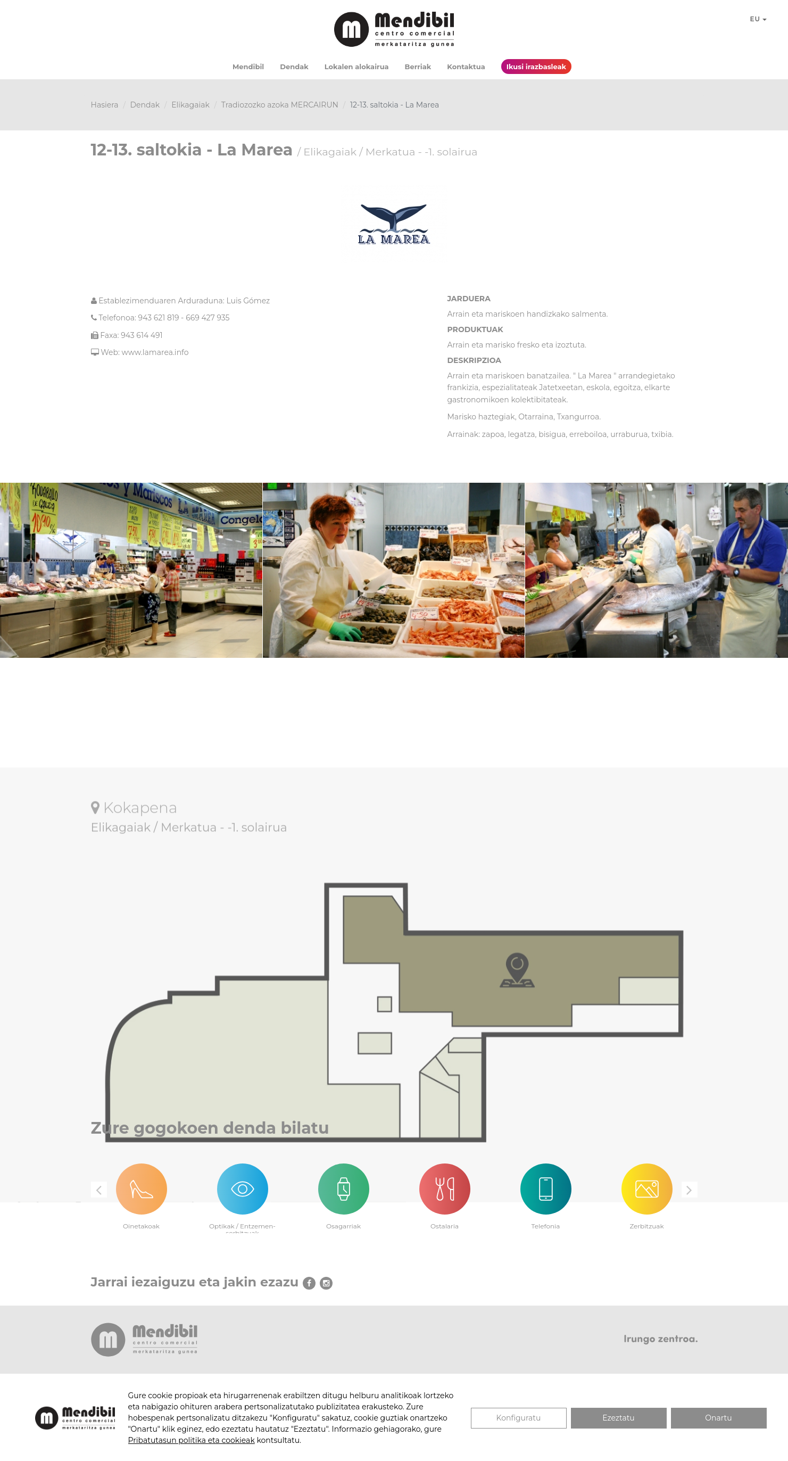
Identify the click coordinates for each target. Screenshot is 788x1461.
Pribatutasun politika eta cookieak (191, 1440)
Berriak (418, 66)
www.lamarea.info (155, 352)
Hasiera (105, 105)
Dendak (294, 66)
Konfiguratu (518, 1418)
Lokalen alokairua (357, 66)
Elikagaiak (190, 105)
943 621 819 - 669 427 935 (184, 318)
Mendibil (248, 66)
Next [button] (690, 1190)
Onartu (718, 1418)
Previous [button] (99, 1190)
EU (758, 19)
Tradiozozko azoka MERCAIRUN (279, 105)
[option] (141, 1190)
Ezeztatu (618, 1418)
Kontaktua (466, 66)
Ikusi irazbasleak (536, 66)
